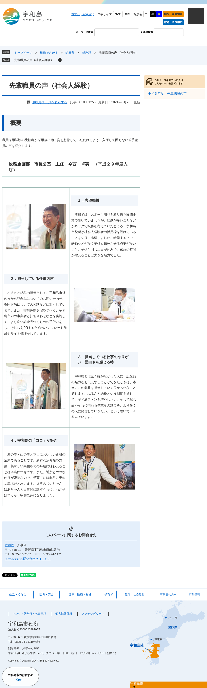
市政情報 (194, 594)
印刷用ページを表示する (49, 102)
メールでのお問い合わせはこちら (28, 558)
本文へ (75, 14)
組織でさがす (49, 52)
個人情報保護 (63, 613)
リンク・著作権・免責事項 (29, 613)
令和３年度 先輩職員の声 (167, 93)
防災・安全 (46, 594)
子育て (109, 594)
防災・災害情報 (173, 14)
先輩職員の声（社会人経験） (34, 60)
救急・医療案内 (173, 22)
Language (87, 14)
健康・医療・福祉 (80, 594)
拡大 (117, 14)
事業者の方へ (168, 594)
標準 (127, 14)
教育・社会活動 (135, 594)
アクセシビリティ (93, 613)
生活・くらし (17, 594)
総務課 (86, 52)
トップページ (23, 52)
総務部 (70, 52)
